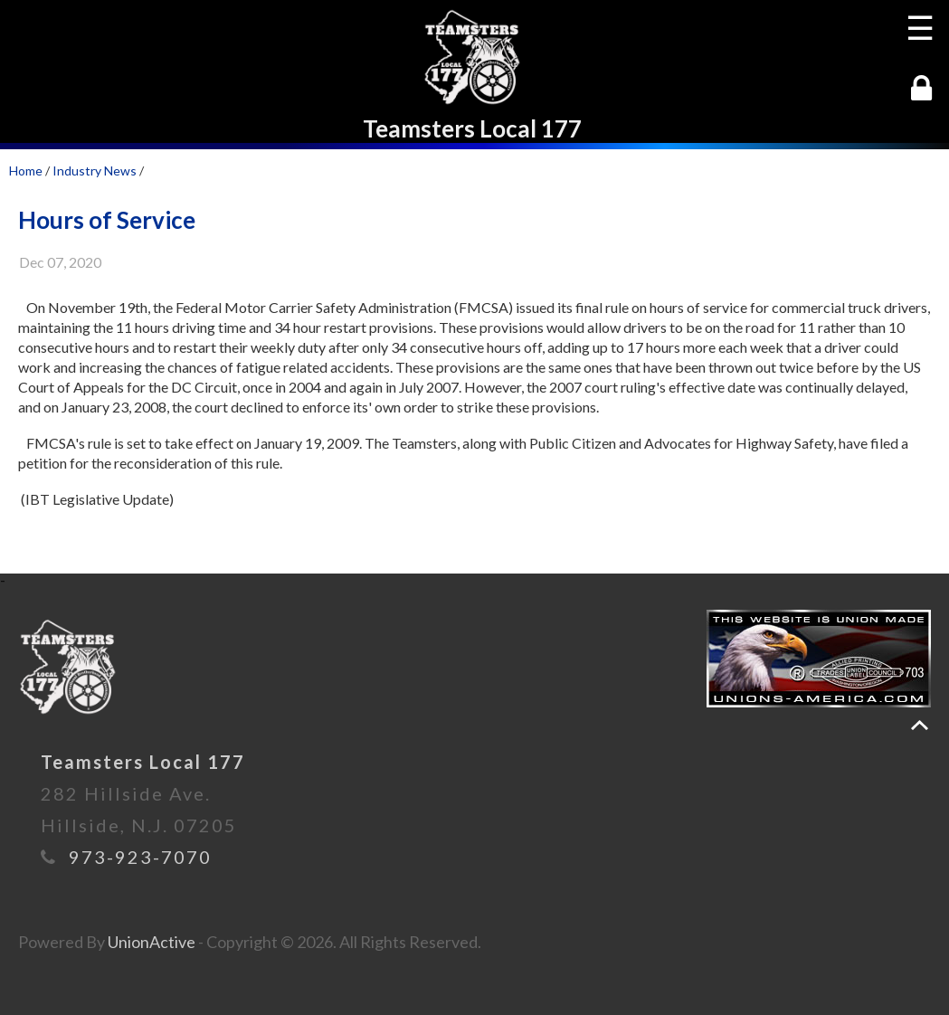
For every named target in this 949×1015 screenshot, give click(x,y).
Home (26, 170)
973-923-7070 (140, 857)
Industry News (94, 170)
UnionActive (151, 942)
